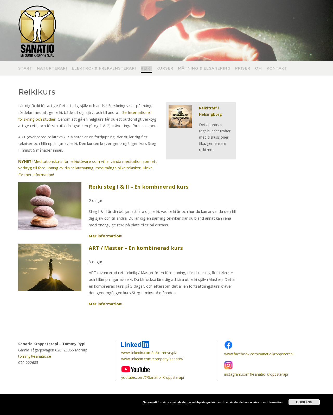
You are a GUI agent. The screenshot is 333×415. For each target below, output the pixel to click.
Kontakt (277, 68)
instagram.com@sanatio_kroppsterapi (256, 374)
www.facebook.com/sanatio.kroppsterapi (258, 353)
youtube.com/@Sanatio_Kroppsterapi (152, 377)
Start (25, 68)
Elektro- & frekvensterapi (104, 68)
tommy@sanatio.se (34, 356)
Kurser (164, 68)
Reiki (146, 68)
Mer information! (105, 235)
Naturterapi (52, 68)
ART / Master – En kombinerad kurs (136, 247)
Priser (242, 68)
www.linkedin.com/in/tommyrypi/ (148, 352)
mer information (272, 402)
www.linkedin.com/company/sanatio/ (152, 358)
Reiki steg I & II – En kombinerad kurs (139, 186)
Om (258, 68)
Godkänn (304, 402)
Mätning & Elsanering (204, 68)
